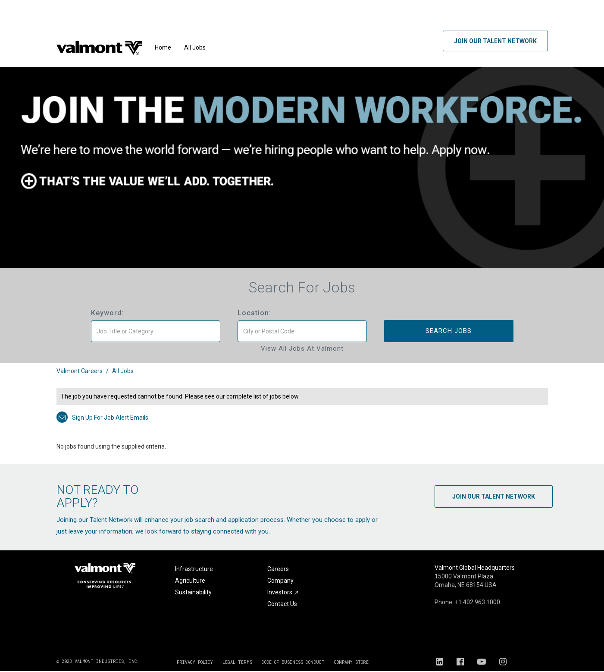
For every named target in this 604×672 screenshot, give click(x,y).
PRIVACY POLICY (195, 662)
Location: (254, 313)
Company (280, 580)
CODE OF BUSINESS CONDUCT (293, 662)
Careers (278, 568)
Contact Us (282, 603)
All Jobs (195, 47)
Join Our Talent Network (495, 41)
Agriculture (190, 580)
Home (163, 47)
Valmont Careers (79, 370)
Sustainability (193, 592)
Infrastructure (194, 568)
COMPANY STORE (351, 662)
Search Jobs (449, 331)
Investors (283, 592)
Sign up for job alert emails (102, 417)
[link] (302, 375)
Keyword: (107, 313)
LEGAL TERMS (237, 662)
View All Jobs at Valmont (302, 348)
